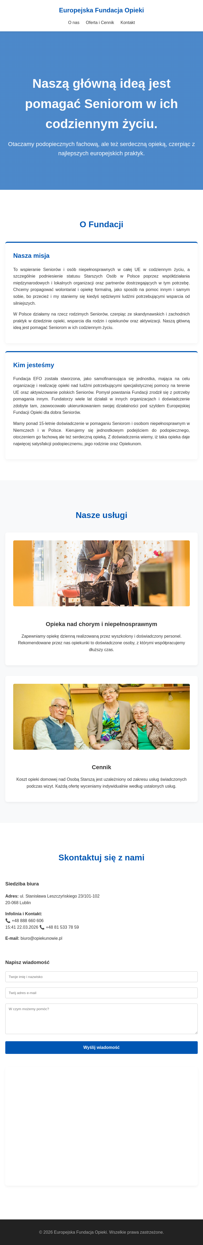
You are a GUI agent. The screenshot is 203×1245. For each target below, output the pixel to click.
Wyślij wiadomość (101, 1047)
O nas (74, 22)
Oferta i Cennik (100, 22)
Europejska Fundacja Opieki (101, 10)
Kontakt (128, 22)
